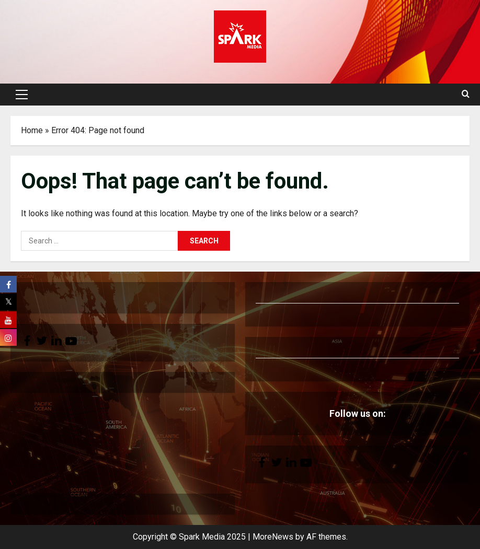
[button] (21, 95)
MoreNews (273, 537)
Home (32, 130)
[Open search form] (466, 94)
